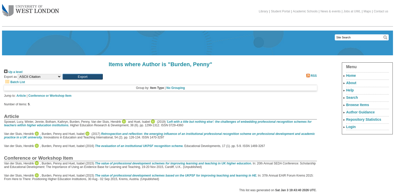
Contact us (381, 11)
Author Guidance (360, 112)
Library (263, 11)
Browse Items (357, 105)
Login (351, 127)
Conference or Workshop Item (50, 95)
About (351, 83)
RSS (311, 76)
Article (21, 95)
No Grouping (176, 88)
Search (352, 97)
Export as (10, 77)
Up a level (13, 72)
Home (351, 76)
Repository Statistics (363, 119)
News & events (330, 11)
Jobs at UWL (352, 11)
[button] (82, 77)
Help (350, 90)
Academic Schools (305, 11)
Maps (367, 11)
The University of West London (30, 8)
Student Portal (280, 11)
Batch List (14, 82)
